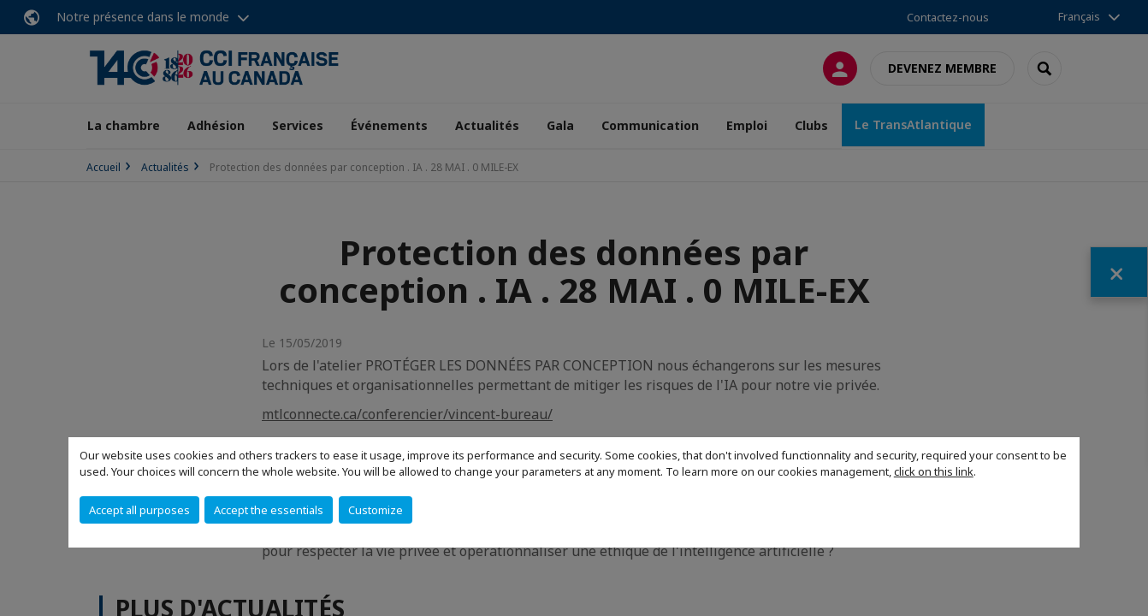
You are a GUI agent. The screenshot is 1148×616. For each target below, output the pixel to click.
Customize (375, 510)
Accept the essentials (268, 510)
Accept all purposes (139, 510)
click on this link (933, 471)
